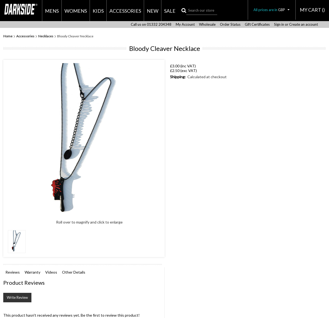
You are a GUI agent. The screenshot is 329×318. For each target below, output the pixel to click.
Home (7, 36)
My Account (185, 24)
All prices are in (271, 10)
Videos (51, 272)
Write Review (17, 297)
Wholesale (207, 24)
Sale (169, 11)
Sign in (279, 24)
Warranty (32, 272)
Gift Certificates (257, 24)
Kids (98, 11)
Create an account (303, 24)
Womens (75, 11)
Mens (52, 11)
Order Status (230, 24)
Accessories (125, 11)
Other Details (73, 272)
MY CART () (312, 10)
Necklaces (45, 36)
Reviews (12, 272)
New (152, 11)
